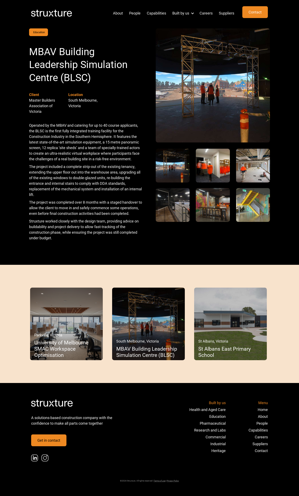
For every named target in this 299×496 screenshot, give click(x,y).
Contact (255, 12)
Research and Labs (210, 430)
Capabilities (156, 13)
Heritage (218, 450)
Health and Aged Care (207, 409)
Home (263, 409)
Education (39, 32)
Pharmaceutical (213, 423)
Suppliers (226, 13)
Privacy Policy (173, 480)
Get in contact (48, 440)
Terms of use (159, 480)
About (118, 13)
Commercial (216, 436)
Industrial (218, 443)
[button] (181, 13)
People (135, 13)
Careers (206, 13)
